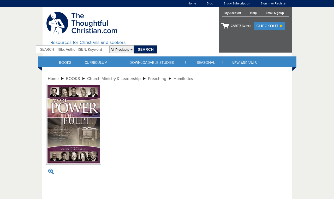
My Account (232, 13)
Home (192, 3)
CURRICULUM (96, 62)
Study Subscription (237, 3)
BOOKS (65, 62)
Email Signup (275, 13)
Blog (210, 3)
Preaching (157, 78)
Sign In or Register (274, 3)
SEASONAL (206, 62)
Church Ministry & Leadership (114, 78)
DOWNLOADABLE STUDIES (151, 62)
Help (253, 13)
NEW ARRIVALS (244, 63)
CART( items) (240, 25)
